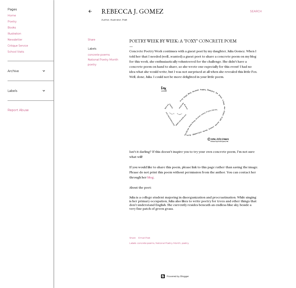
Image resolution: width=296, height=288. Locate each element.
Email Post (144, 237)
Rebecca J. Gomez (132, 11)
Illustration (14, 33)
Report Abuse (18, 110)
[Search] (256, 11)
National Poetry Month (103, 59)
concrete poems (99, 54)
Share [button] (91, 39)
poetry (92, 64)
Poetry (12, 21)
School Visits (16, 51)
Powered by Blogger (175, 276)
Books (12, 27)
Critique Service (18, 45)
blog (150, 177)
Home (12, 15)
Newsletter (15, 39)
